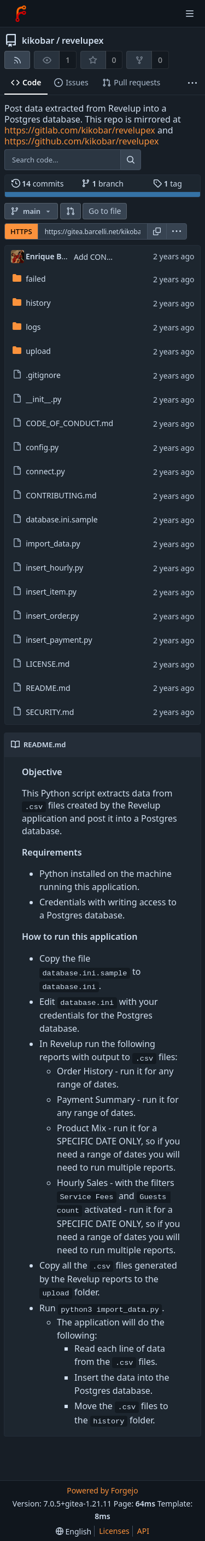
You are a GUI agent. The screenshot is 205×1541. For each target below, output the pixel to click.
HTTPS (21, 231)
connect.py (45, 471)
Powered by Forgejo (102, 1490)
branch (102, 183)
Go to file (105, 211)
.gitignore (43, 375)
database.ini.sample (62, 519)
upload (38, 351)
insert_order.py (52, 615)
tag (167, 183)
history (38, 303)
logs (33, 327)
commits (37, 183)
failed (35, 279)
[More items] (192, 83)
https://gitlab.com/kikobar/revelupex (79, 130)
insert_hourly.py (54, 567)
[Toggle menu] (190, 14)
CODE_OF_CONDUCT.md (69, 423)
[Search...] (130, 159)
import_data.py (53, 543)
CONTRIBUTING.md (61, 495)
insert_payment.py (59, 640)
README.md (48, 688)
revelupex (83, 40)
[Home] (20, 14)
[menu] (176, 231)
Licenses (114, 1531)
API (143, 1531)
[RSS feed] (17, 60)
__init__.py (43, 399)
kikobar (38, 40)
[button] (70, 211)
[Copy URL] (157, 231)
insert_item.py (51, 591)
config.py (42, 447)
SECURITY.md (50, 712)
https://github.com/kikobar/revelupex (81, 141)
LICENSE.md (47, 664)
